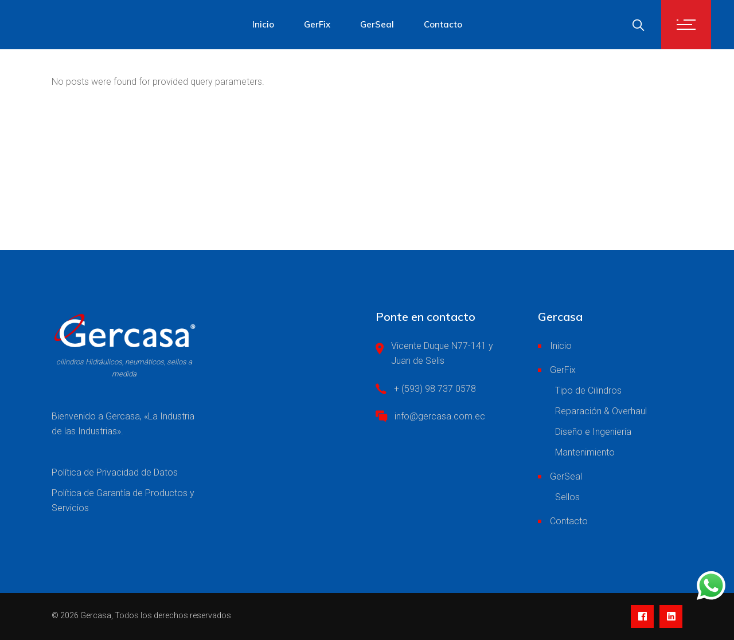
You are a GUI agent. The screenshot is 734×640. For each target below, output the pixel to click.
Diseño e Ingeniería (593, 431)
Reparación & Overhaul (601, 411)
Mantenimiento (585, 452)
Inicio (561, 345)
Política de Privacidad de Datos (115, 472)
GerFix (563, 369)
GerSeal (566, 476)
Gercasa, (96, 615)
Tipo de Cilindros (588, 390)
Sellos (567, 497)
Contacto (569, 521)
